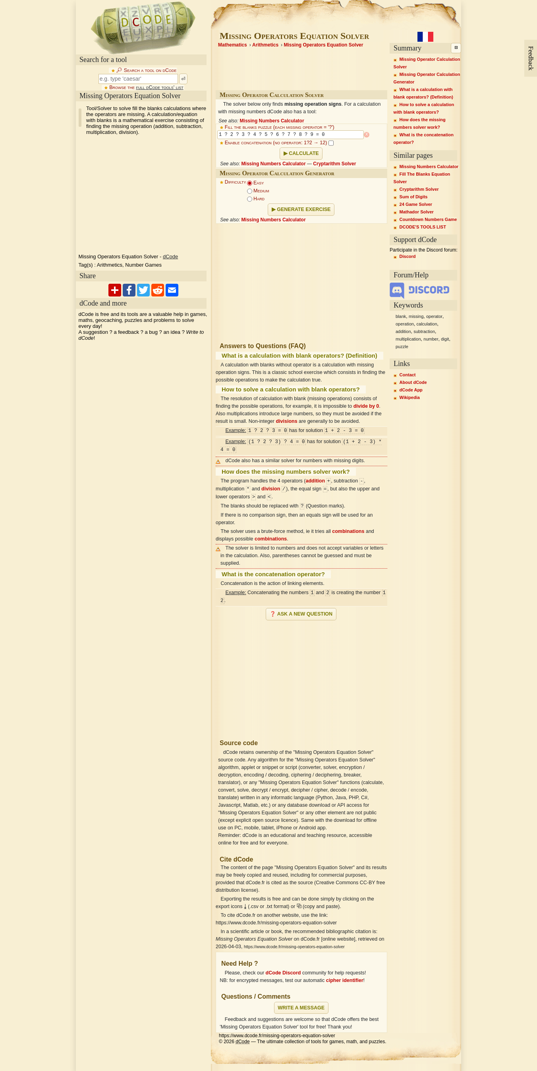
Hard (256, 198)
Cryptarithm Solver (334, 164)
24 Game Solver (416, 204)
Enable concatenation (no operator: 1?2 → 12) (279, 142)
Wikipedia (410, 397)
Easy (255, 183)
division (270, 489)
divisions (286, 421)
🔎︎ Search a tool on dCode (146, 70)
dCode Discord (283, 973)
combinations (348, 531)
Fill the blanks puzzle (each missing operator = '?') (279, 127)
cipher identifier (344, 980)
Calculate (304, 153)
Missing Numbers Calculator (272, 121)
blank (401, 316)
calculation (427, 323)
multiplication (408, 339)
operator (434, 316)
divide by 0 (366, 406)
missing (416, 316)
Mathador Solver (417, 211)
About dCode (413, 382)
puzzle (402, 346)
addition (315, 481)
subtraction (424, 331)
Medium (258, 191)
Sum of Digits (414, 196)
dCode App (411, 389)
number (430, 339)
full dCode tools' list (159, 87)
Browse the (146, 87)
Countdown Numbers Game (428, 219)
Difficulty (235, 182)
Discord (408, 256)
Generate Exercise (303, 209)
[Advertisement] (301, 676)
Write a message (301, 1008)
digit (445, 339)
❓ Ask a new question (301, 614)
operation (405, 323)
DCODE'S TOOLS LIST (423, 227)
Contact (408, 374)
